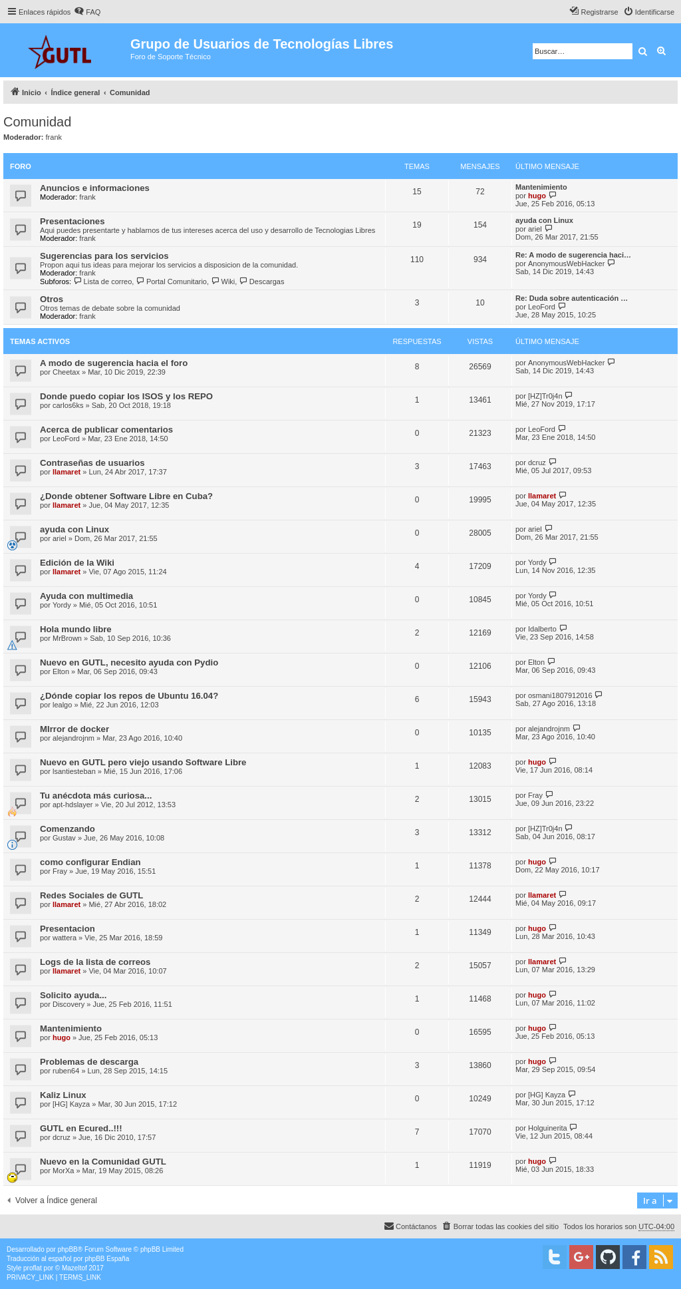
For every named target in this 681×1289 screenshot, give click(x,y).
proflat (32, 1268)
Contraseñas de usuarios (92, 463)
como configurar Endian (90, 862)
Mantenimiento (541, 187)
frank (54, 137)
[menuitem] (87, 12)
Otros (51, 299)
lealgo (62, 705)
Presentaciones (72, 221)
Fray (535, 795)
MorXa (63, 1171)
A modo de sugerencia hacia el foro (114, 363)
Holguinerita (547, 1128)
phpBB (68, 1249)
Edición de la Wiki (77, 563)
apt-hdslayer (73, 805)
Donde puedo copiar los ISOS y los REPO (126, 396)
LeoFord (541, 307)
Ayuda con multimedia (86, 596)
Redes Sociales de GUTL (91, 895)
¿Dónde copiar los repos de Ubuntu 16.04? (129, 696)
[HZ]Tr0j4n (545, 396)
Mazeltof (74, 1268)
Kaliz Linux (63, 1095)
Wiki (223, 281)
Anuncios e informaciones (95, 188)
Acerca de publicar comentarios (106, 430)
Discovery (68, 1004)
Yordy (537, 562)
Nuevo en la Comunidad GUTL (103, 1162)
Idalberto (542, 629)
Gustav (64, 838)
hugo (537, 196)
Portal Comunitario (171, 281)
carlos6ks (68, 405)
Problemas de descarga (89, 1062)
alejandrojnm (73, 738)
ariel (535, 229)
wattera (64, 938)
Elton (61, 671)
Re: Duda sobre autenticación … (571, 298)
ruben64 (66, 1071)
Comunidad (37, 121)
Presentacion (67, 929)
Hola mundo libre (76, 629)
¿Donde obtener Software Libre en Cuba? (126, 496)
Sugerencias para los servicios (104, 256)
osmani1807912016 (560, 695)
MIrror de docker (74, 729)
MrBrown (67, 638)
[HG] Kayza (71, 1104)
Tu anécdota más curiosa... (96, 796)
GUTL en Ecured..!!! (81, 1128)
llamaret (66, 472)
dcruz (537, 462)
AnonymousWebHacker (566, 264)
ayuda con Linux (544, 220)
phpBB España (106, 1258)
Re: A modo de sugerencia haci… (573, 255)
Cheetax (66, 372)
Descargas (261, 281)
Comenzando (67, 829)
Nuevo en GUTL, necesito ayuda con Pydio (129, 662)
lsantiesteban (74, 771)
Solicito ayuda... (73, 995)
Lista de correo (102, 281)
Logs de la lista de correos (95, 962)
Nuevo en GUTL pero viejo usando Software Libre (143, 762)
